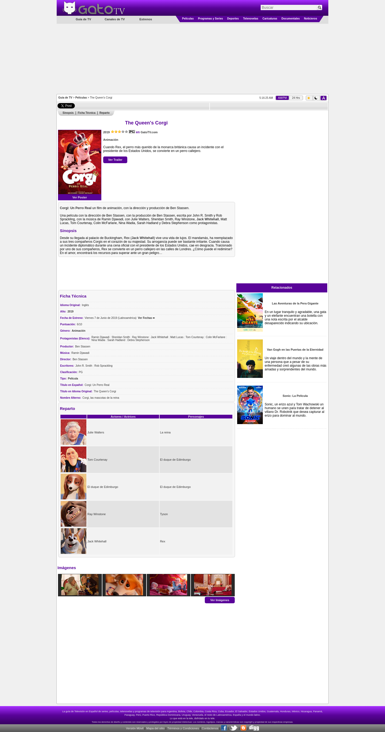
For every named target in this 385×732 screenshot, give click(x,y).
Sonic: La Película (295, 395)
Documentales (291, 18)
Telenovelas (250, 18)
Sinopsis (68, 112)
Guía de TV (65, 97)
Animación (110, 139)
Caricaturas (270, 18)
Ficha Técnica (86, 112)
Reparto (104, 112)
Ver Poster (79, 197)
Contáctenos (210, 728)
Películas (188, 18)
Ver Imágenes (219, 599)
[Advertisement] (192, 58)
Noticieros (310, 18)
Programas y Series (210, 18)
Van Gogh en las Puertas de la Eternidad (295, 349)
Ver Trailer (115, 159)
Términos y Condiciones (183, 728)
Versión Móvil (134, 728)
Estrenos (145, 19)
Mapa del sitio (155, 728)
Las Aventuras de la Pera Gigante (295, 303)
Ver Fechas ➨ (146, 317)
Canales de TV (115, 19)
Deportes (233, 18)
